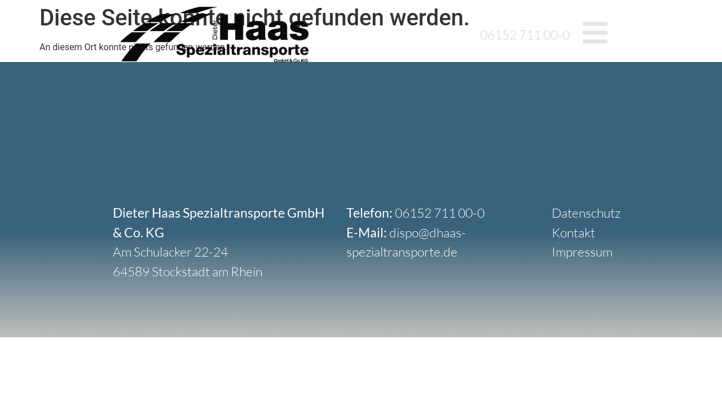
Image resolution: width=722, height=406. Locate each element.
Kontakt (573, 232)
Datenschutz (586, 212)
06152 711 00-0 (525, 34)
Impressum (582, 251)
